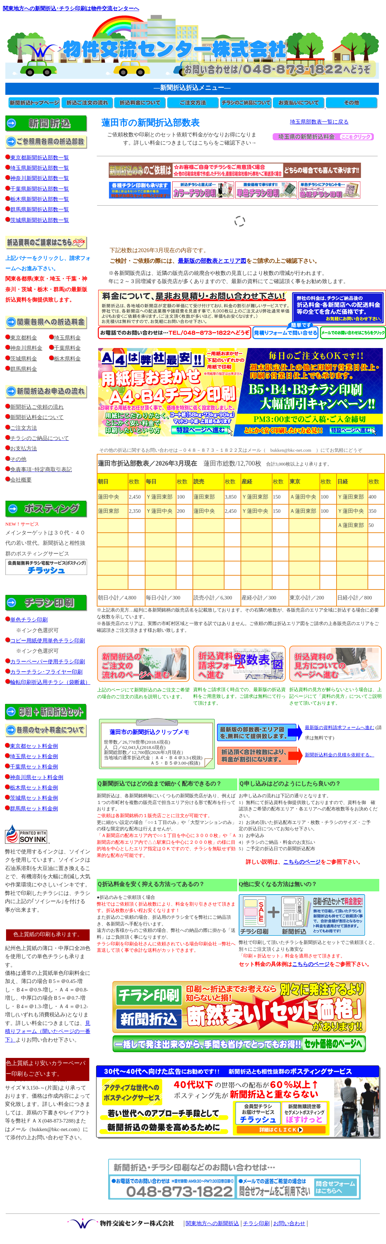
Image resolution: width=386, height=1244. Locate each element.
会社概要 (18, 480)
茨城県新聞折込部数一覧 (39, 220)
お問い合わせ (289, 1223)
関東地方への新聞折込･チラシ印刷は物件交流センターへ (71, 8)
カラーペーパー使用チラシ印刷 (47, 661)
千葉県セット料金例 (34, 767)
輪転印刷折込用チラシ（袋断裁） (50, 682)
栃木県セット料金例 (34, 788)
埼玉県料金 (67, 338)
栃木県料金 (67, 359)
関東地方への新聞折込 (212, 1223)
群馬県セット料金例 (34, 808)
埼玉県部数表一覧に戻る (319, 122)
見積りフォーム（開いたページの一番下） (47, 1031)
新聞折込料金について (37, 417)
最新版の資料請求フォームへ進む (339, 727)
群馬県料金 (23, 369)
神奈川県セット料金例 (36, 777)
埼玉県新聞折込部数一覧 (37, 168)
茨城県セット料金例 (34, 798)
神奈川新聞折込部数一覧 (37, 178)
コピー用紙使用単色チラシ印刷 (45, 640)
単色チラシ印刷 (29, 620)
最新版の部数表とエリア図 (212, 261)
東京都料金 (23, 338)
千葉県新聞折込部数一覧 (37, 189)
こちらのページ (310, 964)
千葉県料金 (67, 348)
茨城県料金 (23, 359)
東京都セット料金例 (34, 746)
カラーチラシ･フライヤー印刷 (46, 672)
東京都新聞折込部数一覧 (37, 158)
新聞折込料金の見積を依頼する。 (339, 754)
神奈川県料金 (26, 348)
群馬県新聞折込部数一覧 (37, 209)
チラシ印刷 (256, 1223)
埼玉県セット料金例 (34, 756)
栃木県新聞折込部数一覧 (37, 199)
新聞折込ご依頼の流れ (34, 407)
